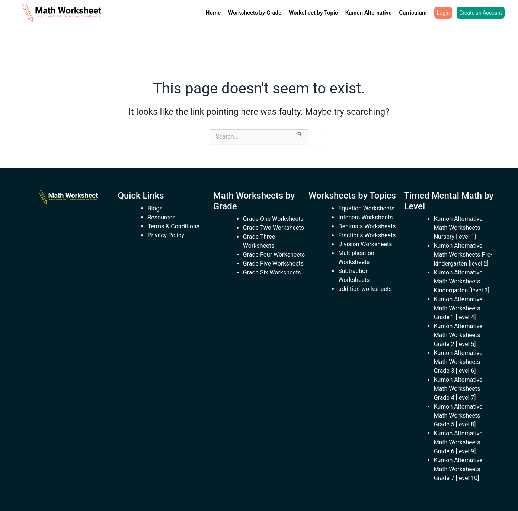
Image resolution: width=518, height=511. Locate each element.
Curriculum (412, 12)
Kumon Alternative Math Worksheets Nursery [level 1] (458, 227)
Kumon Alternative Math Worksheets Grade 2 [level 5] (458, 335)
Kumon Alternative (368, 12)
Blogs (154, 208)
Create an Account (480, 13)
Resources (161, 217)
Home (213, 12)
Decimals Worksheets (367, 226)
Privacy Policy (165, 235)
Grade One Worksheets (273, 218)
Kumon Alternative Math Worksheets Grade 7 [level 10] (458, 469)
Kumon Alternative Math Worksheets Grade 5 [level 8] (458, 415)
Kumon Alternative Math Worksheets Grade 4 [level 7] (458, 388)
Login (443, 13)
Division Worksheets (365, 244)
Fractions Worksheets (367, 235)
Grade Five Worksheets (273, 263)
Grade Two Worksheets (273, 227)
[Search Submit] (300, 133)
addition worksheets (365, 288)
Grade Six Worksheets (272, 272)
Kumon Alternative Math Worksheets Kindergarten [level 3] (461, 281)
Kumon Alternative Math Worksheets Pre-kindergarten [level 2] (463, 254)
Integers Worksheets (365, 217)
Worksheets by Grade (254, 12)
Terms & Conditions (173, 226)
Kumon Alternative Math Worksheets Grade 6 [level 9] (458, 442)
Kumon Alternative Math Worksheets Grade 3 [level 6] (458, 361)
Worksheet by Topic (313, 12)
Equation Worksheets (366, 208)
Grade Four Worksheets (274, 254)
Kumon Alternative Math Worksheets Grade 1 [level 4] (458, 308)
